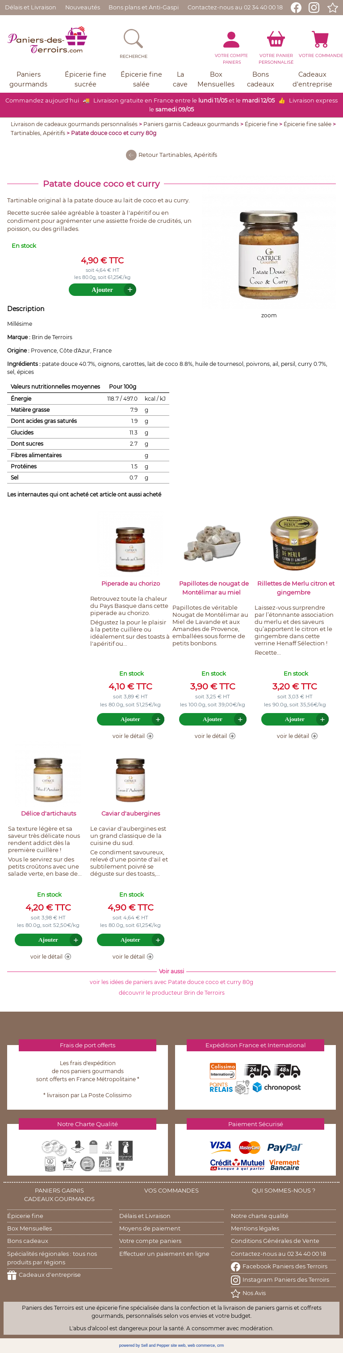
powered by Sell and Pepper (144, 1345)
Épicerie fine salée (307, 124)
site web (178, 1345)
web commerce (201, 1345)
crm (220, 1345)
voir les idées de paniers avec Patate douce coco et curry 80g (171, 982)
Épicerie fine (261, 124)
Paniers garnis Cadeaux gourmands (191, 124)
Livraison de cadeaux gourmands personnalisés (74, 124)
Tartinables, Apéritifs (38, 133)
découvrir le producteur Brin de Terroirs (172, 992)
